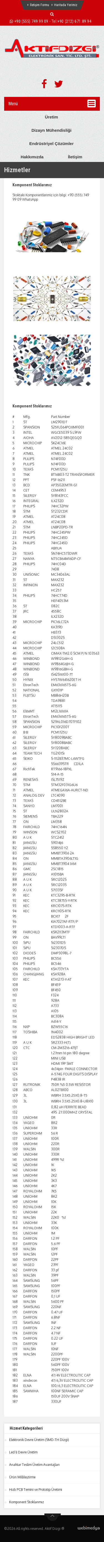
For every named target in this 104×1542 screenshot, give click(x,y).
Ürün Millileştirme (22, 1477)
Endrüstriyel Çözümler (51, 143)
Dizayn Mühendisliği (51, 130)
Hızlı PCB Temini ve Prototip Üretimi (35, 1489)
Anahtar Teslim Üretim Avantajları (34, 1465)
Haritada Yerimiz (65, 5)
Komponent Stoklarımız (32, 185)
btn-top (52, 1517)
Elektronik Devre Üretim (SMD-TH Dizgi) (39, 1440)
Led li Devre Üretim (23, 1452)
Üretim (51, 117)
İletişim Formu (39, 5)
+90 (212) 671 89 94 (74, 21)
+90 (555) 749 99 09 (31, 21)
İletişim (75, 156)
